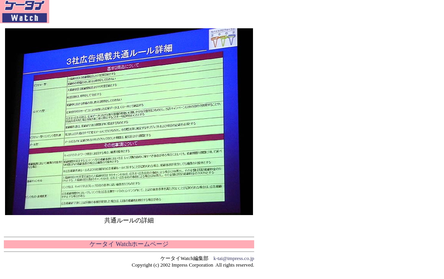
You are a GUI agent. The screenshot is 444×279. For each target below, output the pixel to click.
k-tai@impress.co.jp (233, 258)
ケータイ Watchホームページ (129, 244)
